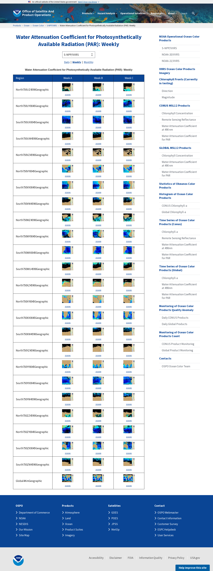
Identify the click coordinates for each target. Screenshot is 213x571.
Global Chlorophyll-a (174, 212)
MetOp (115, 529)
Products (68, 505)
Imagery (70, 535)
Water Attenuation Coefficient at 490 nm (179, 127)
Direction (167, 91)
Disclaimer (115, 558)
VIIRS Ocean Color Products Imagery (177, 71)
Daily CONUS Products (175, 317)
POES (114, 518)
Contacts (165, 358)
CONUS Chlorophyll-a (174, 205)
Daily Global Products (174, 324)
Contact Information (169, 518)
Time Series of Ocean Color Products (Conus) (177, 222)
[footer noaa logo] (18, 560)
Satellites (114, 505)
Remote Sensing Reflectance (179, 119)
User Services (166, 535)
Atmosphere (72, 512)
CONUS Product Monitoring (178, 344)
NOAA (22, 518)
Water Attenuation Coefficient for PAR (179, 137)
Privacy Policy (176, 558)
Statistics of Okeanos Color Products (177, 186)
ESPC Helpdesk (167, 529)
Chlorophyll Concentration (177, 113)
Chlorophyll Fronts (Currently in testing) (178, 81)
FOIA (130, 558)
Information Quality (150, 558)
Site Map (24, 535)
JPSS (114, 524)
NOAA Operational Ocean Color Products (179, 38)
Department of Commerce (34, 512)
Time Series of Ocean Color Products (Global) (177, 268)
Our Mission (25, 529)
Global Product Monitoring (177, 350)
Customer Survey (168, 524)
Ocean (68, 524)
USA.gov (195, 558)
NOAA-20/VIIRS (170, 54)
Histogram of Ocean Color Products (176, 196)
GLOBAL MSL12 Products (175, 148)
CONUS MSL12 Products (174, 105)
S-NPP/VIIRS (169, 48)
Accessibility (96, 558)
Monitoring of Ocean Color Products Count (176, 334)
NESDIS (23, 524)
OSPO (19, 505)
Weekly (76, 62)
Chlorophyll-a (170, 232)
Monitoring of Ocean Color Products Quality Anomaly (176, 308)
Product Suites (74, 529)
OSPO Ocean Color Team (176, 366)
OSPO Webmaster (168, 512)
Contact (159, 505)
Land (68, 518)
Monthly (88, 62)
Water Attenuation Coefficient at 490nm (179, 246)
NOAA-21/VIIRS (170, 61)
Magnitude (168, 97)
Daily (67, 62)
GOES (114, 512)
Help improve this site (192, 568)
